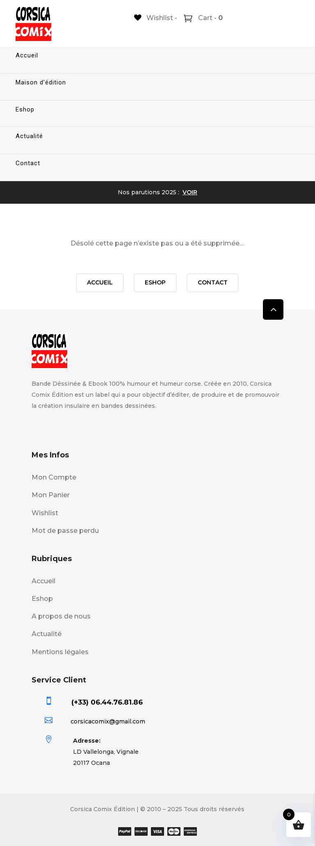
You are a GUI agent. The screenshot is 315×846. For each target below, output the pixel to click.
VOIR (190, 192)
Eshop (25, 109)
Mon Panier (51, 495)
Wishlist (45, 513)
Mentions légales (60, 652)
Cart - (209, 18)
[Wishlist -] (155, 18)
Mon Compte (54, 477)
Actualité (29, 136)
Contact (28, 163)
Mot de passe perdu (65, 530)
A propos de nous (61, 616)
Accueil (27, 55)
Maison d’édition (41, 82)
